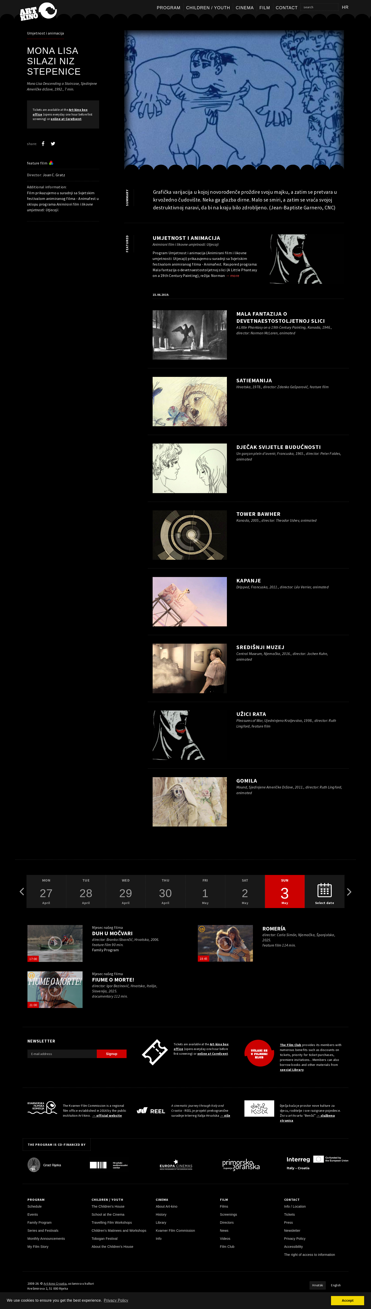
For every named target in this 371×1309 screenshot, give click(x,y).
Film (265, 7)
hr (345, 7)
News (224, 1230)
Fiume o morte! (113, 979)
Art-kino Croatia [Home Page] (55, 1283)
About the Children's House (112, 1247)
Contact (287, 7)
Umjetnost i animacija (45, 33)
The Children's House (108, 1206)
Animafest (87, 198)
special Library (292, 1070)
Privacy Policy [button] (116, 1300)
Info (158, 1238)
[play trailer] (55, 943)
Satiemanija (254, 380)
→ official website (107, 1115)
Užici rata (251, 714)
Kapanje (248, 580)
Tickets (289, 1214)
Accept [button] (347, 1300)
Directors (227, 1222)
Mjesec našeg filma (107, 927)
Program (169, 7)
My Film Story (38, 1247)
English (336, 1285)
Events (32, 1214)
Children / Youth (208, 7)
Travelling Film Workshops (112, 1222)
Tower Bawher (258, 513)
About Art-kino (166, 1206)
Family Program (39, 1222)
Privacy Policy (295, 1238)
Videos (225, 1238)
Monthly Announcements (46, 1238)
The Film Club (290, 1045)
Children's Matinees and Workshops (119, 1230)
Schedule (34, 1206)
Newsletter (292, 1230)
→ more (232, 275)
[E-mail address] (62, 1054)
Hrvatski (317, 1285)
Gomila (246, 780)
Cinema (245, 7)
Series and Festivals (42, 1230)
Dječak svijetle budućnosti (278, 447)
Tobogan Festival (105, 1238)
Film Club (227, 1247)
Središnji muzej (260, 647)
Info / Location (295, 1206)
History (161, 1214)
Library (161, 1222)
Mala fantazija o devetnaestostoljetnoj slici (280, 317)
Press (288, 1222)
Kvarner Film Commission (175, 1230)
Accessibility (293, 1247)
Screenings (228, 1214)
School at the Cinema (108, 1214)
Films (224, 1206)
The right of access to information (309, 1255)
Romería (274, 928)
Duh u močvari (112, 933)
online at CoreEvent (66, 119)
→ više (225, 1115)
